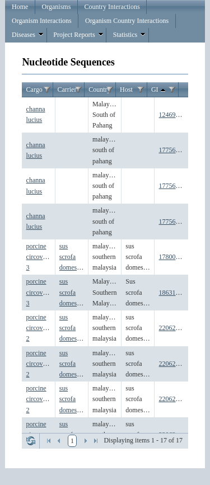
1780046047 (176, 257)
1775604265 (176, 186)
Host (126, 89)
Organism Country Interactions (127, 21)
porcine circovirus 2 (39, 327)
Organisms (56, 7)
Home (20, 7)
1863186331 (176, 292)
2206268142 (176, 364)
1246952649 (176, 115)
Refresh (30, 440)
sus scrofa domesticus (74, 256)
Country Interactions (112, 7)
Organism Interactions (42, 21)
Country (99, 89)
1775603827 (176, 150)
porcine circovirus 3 (39, 256)
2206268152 (176, 399)
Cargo (34, 89)
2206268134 (176, 328)
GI (159, 90)
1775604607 (176, 221)
